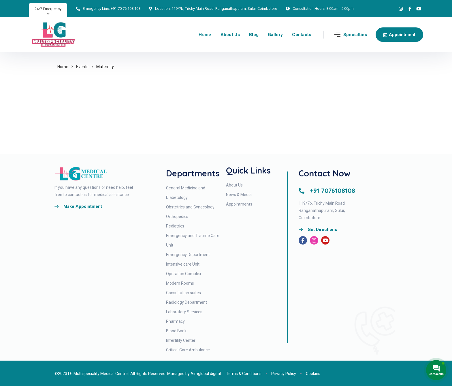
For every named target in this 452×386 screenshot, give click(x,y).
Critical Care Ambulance (188, 350)
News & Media (239, 194)
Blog (254, 34)
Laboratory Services (184, 311)
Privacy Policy (283, 373)
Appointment (399, 34)
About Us (230, 34)
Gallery (275, 34)
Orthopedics (177, 216)
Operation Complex (183, 273)
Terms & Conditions (243, 373)
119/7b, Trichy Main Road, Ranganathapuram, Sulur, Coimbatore (224, 8)
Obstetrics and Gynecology (190, 207)
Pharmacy (175, 321)
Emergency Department (188, 254)
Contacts (301, 34)
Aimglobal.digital (206, 373)
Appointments (239, 204)
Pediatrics (175, 226)
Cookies (313, 373)
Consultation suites (183, 292)
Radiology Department (186, 302)
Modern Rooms (180, 283)
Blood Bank (176, 331)
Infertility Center (180, 340)
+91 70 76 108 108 (125, 8)
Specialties (355, 34)
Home (205, 34)
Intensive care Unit (182, 264)
